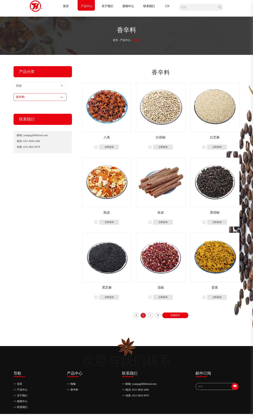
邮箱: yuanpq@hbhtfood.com (32, 135)
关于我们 (107, 6)
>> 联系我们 (20, 407)
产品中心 (86, 6)
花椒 (160, 287)
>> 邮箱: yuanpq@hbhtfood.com (139, 384)
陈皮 (107, 212)
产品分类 (27, 72)
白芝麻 (215, 137)
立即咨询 (109, 147)
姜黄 (215, 287)
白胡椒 (161, 137)
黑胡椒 (215, 212)
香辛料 (136, 40)
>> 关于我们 (20, 395)
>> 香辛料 (72, 389)
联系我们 (149, 6)
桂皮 (160, 212)
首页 (66, 6)
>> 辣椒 (71, 384)
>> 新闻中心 (20, 401)
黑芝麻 (107, 287)
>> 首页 (18, 384)
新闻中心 (128, 6)
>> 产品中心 (20, 389)
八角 (107, 137)
